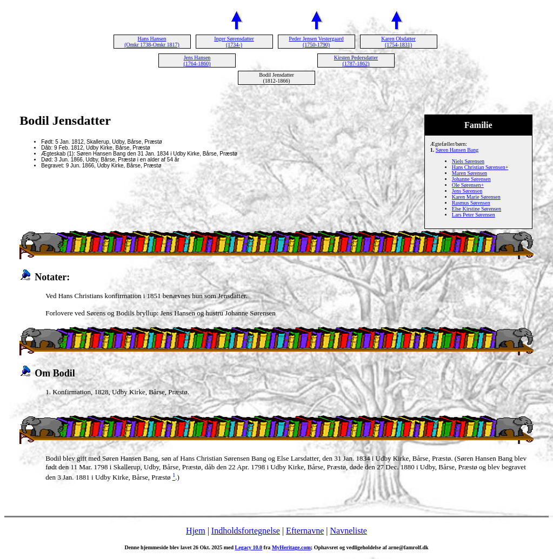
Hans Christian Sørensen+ (480, 167)
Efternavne (305, 530)
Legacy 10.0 (249, 547)
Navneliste (348, 530)
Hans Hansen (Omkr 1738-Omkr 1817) (151, 42)
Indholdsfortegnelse (245, 530)
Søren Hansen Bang (457, 150)
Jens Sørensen (467, 191)
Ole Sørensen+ (468, 185)
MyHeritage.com (291, 547)
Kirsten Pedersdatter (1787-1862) (356, 60)
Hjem (195, 530)
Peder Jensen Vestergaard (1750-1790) (316, 42)
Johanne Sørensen (471, 179)
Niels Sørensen (468, 161)
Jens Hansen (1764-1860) (197, 60)
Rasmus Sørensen (471, 203)
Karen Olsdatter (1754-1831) (398, 42)
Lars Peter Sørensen (473, 215)
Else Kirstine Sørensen (476, 209)
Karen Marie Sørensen (476, 197)
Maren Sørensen (469, 173)
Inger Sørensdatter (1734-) (234, 42)
